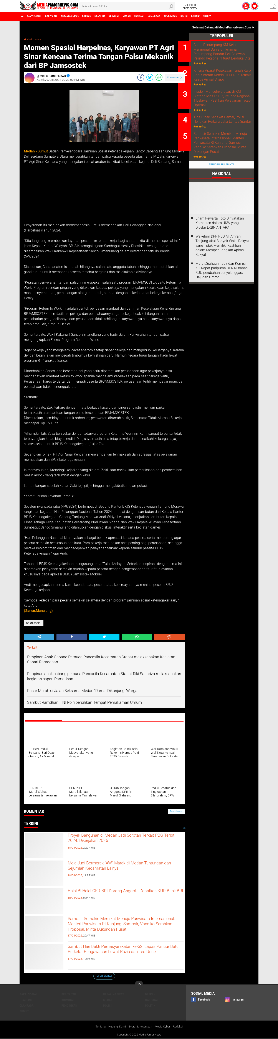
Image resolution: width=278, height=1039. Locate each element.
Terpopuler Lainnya (221, 198)
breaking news (82, 16)
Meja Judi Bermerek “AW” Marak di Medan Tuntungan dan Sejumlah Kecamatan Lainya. (122, 868)
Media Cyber (164, 1027)
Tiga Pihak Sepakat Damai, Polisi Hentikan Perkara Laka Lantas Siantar (226, 140)
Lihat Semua (104, 976)
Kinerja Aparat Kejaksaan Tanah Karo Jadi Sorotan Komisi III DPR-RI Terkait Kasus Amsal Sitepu (223, 83)
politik (240, 16)
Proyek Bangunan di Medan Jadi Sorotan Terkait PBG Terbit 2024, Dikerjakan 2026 (117, 840)
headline (119, 16)
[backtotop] (139, 985)
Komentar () (174, 77)
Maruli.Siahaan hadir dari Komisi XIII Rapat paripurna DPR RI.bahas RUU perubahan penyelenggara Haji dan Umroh (221, 303)
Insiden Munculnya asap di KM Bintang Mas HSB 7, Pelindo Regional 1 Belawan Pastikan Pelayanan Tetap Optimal (225, 113)
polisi (225, 16)
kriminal (137, 16)
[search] (127, 6)
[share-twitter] (149, 77)
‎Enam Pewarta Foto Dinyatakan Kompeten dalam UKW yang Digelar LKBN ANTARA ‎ (219, 256)
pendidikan (208, 16)
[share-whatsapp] (159, 77)
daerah (103, 16)
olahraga (188, 16)
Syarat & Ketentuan (140, 1027)
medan (153, 16)
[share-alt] (39, 637)
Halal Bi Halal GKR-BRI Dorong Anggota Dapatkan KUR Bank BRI (116, 895)
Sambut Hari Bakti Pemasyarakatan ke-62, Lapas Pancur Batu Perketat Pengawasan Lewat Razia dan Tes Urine (119, 954)
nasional (170, 16)
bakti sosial (38, 16)
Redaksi (181, 1027)
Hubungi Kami (114, 1027)
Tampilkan (176, 811)
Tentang (97, 1027)
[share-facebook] (140, 77)
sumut (254, 16)
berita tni (59, 16)
